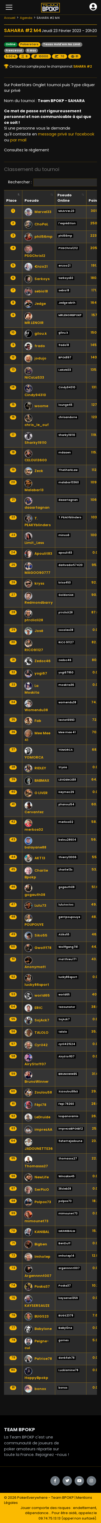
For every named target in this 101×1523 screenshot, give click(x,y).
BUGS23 (37, 1316)
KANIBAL (37, 1231)
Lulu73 (35, 905)
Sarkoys (37, 279)
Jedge (35, 303)
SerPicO (37, 1189)
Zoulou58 (38, 1092)
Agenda (26, 18)
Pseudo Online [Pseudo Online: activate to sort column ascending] (64, 197)
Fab (33, 720)
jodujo (35, 358)
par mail (18, 140)
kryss (34, 583)
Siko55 (36, 935)
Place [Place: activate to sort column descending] (11, 200)
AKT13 (35, 858)
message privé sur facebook (66, 134)
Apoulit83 (38, 553)
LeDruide (37, 1117)
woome (36, 406)
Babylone (38, 1328)
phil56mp (39, 236)
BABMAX (37, 780)
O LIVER (36, 793)
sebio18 (36, 291)
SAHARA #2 (82, 66)
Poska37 (37, 1286)
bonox (35, 1388)
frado (35, 346)
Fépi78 (35, 1104)
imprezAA (38, 1129)
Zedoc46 (38, 661)
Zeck (34, 471)
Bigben (36, 1244)
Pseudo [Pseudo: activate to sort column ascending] (32, 200)
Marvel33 (38, 211)
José (34, 630)
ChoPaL (36, 224)
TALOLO (36, 1032)
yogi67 (36, 673)
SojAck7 (37, 1020)
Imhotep (37, 1256)
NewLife (37, 1177)
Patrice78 (38, 1358)
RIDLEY (35, 768)
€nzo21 (36, 266)
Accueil (9, 18)
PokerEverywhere (32, 1497)
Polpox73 (38, 1202)
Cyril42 (36, 1045)
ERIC (34, 1007)
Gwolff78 (38, 947)
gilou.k (36, 333)
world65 (37, 995)
